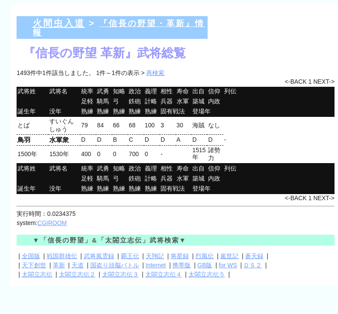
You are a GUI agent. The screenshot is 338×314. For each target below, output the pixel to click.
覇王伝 (130, 256)
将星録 (180, 256)
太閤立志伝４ (163, 274)
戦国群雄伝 (62, 256)
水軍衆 (59, 139)
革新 (59, 265)
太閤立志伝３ (120, 274)
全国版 (31, 256)
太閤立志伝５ (206, 274)
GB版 (204, 265)
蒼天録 (254, 256)
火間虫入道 (59, 23)
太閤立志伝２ (77, 274)
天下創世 (34, 265)
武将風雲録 (99, 256)
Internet (156, 265)
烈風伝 (204, 256)
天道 (78, 265)
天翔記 (155, 256)
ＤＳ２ (252, 265)
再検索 (155, 73)
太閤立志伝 (37, 274)
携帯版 (181, 265)
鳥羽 (24, 139)
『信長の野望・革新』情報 (119, 28)
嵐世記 (229, 256)
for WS (228, 265)
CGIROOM (52, 223)
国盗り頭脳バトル (114, 265)
